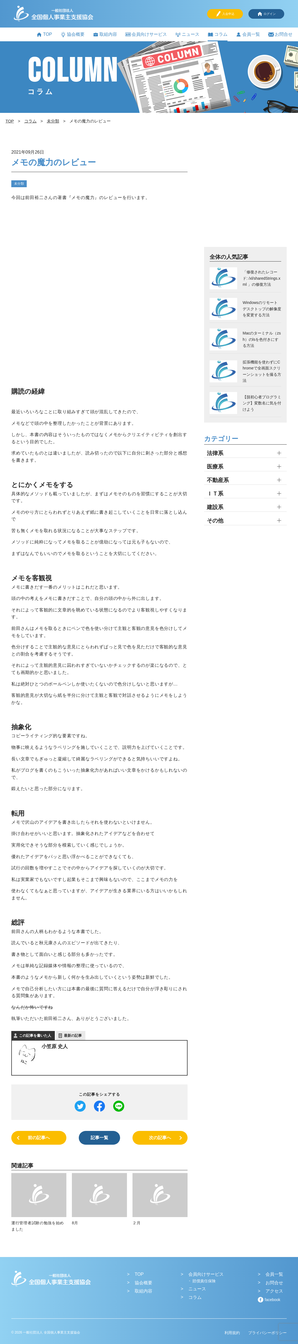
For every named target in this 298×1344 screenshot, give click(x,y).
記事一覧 (99, 1137)
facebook (272, 1299)
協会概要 (72, 34)
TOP (44, 34)
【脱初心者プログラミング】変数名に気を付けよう (262, 403)
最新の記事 (73, 1035)
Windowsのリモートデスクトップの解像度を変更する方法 (262, 308)
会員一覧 (248, 34)
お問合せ (280, 34)
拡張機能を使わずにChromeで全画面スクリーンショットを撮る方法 (262, 371)
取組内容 (105, 34)
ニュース (187, 34)
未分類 (19, 184)
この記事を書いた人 (35, 1035)
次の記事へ (160, 1137)
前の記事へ (39, 1137)
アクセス (274, 1291)
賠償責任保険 (204, 1281)
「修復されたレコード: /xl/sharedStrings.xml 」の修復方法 (261, 278)
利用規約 (232, 1333)
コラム (217, 34)
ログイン (266, 14)
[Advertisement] (245, 197)
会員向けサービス (146, 34)
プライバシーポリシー (267, 1333)
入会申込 (225, 14)
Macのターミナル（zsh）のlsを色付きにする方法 (262, 339)
